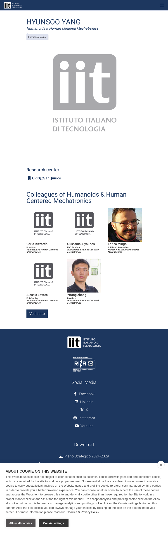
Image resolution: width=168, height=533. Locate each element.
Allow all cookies (20, 523)
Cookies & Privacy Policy (82, 512)
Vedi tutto (37, 314)
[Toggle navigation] (162, 5)
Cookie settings (53, 523)
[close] (161, 465)
